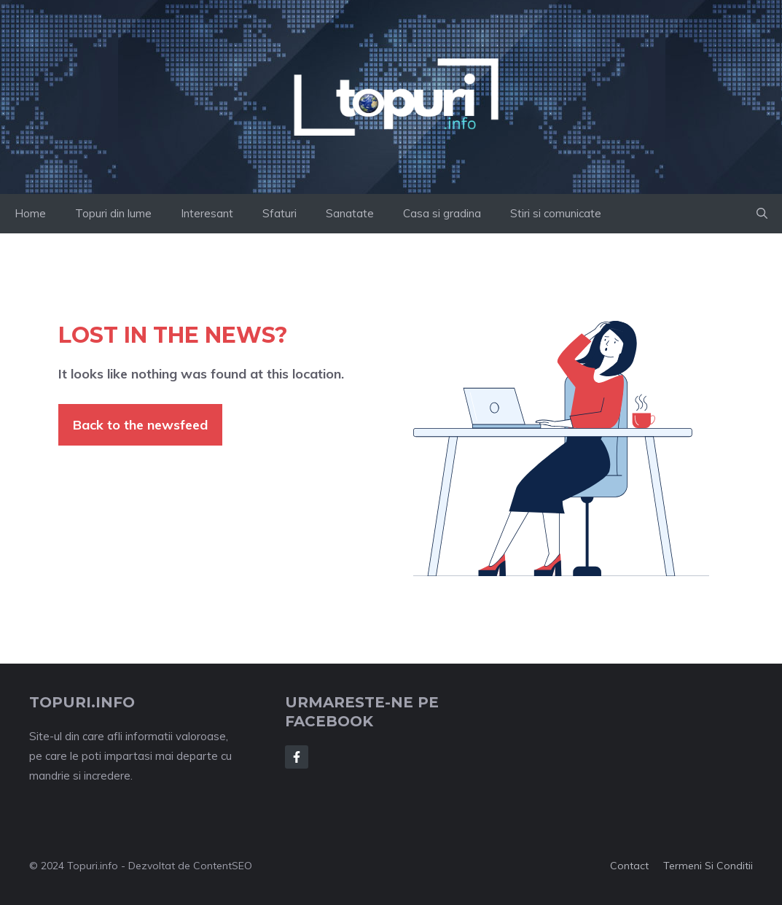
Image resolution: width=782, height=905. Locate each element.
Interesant (207, 213)
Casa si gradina (442, 213)
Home (30, 213)
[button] (762, 213)
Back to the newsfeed (140, 424)
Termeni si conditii (708, 865)
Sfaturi (279, 213)
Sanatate (350, 213)
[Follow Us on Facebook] (296, 757)
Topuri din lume (113, 213)
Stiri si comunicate (555, 213)
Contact (629, 865)
